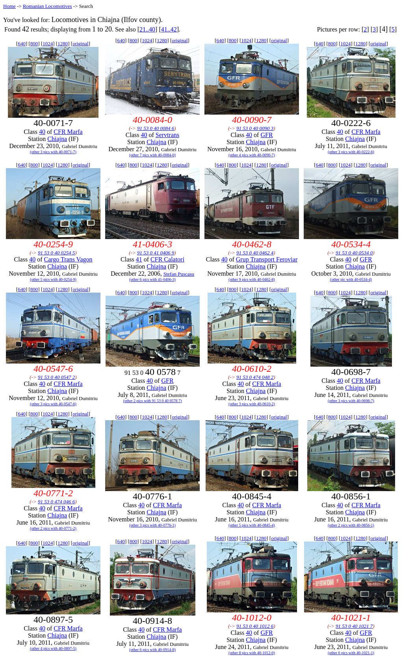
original (80, 43)
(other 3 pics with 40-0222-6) (351, 152)
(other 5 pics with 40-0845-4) (251, 525)
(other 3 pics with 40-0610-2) (251, 404)
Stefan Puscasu (178, 274)
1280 (63, 43)
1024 (48, 43)
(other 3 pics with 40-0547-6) (53, 404)
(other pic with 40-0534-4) (351, 279)
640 (22, 43)
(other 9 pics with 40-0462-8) (251, 279)
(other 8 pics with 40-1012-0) (251, 653)
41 (139, 259)
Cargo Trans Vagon (68, 259)
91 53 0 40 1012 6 (254, 626)
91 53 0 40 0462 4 (254, 253)
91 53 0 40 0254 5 (56, 253)
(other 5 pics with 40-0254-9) (53, 279)
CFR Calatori (167, 259)
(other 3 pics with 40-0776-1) (152, 525)
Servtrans (167, 135)
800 (34, 43)
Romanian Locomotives (47, 6)
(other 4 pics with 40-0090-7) (251, 155)
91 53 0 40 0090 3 (254, 128)
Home (9, 6)
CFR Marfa (68, 131)
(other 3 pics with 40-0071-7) (53, 152)
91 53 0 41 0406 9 (155, 253)
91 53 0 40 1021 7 (354, 626)
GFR (266, 135)
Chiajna (57, 138)
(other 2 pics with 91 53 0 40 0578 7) (152, 401)
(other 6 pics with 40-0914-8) (152, 649)
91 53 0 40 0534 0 (354, 253)
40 (42, 131)
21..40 (147, 29)
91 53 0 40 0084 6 (155, 128)
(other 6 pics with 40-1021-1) (351, 653)
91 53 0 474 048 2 (254, 377)
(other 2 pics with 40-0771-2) (53, 528)
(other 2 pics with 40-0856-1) (351, 525)
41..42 (169, 29)
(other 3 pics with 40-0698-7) (351, 401)
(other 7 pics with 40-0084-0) (152, 155)
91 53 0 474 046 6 (56, 501)
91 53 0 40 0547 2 (56, 377)
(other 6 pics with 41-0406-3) (152, 279)
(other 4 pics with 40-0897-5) (53, 648)
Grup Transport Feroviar (266, 259)
